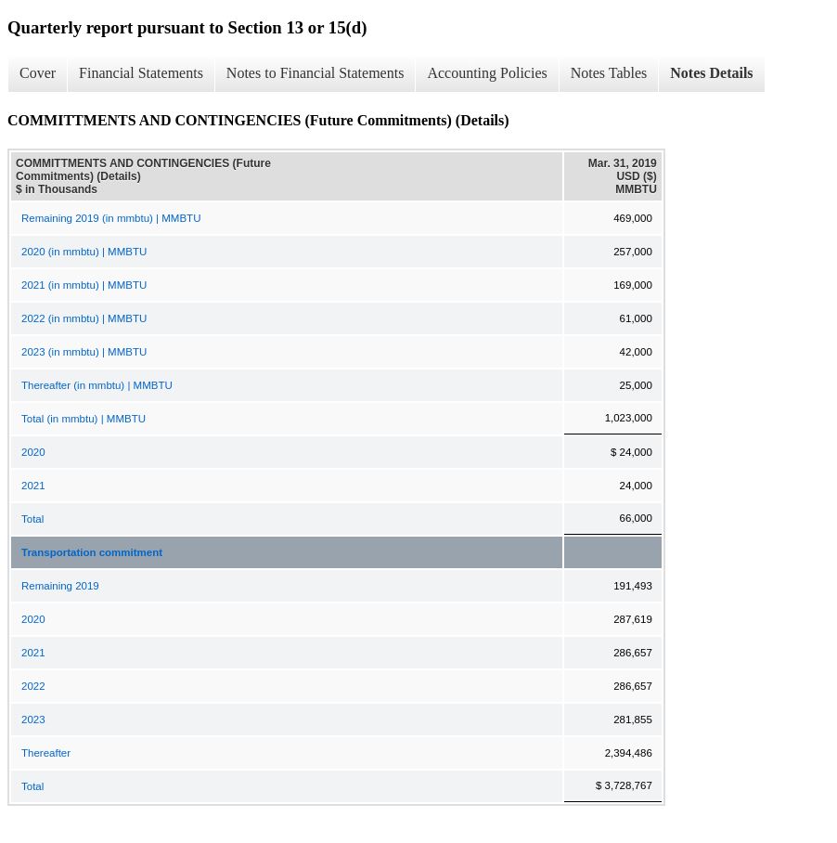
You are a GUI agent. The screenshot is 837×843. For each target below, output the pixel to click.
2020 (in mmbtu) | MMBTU (84, 251)
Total (32, 519)
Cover (37, 73)
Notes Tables (609, 73)
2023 (33, 719)
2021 (33, 485)
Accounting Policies (487, 73)
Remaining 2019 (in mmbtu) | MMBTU (110, 218)
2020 (33, 452)
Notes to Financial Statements (315, 73)
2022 (33, 686)
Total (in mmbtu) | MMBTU (83, 418)
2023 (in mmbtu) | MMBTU (84, 351)
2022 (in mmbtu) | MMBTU (84, 318)
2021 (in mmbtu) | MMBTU (84, 285)
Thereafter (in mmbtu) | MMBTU (97, 385)
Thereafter (46, 753)
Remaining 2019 (60, 585)
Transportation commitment (91, 552)
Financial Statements (141, 73)
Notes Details (711, 73)
